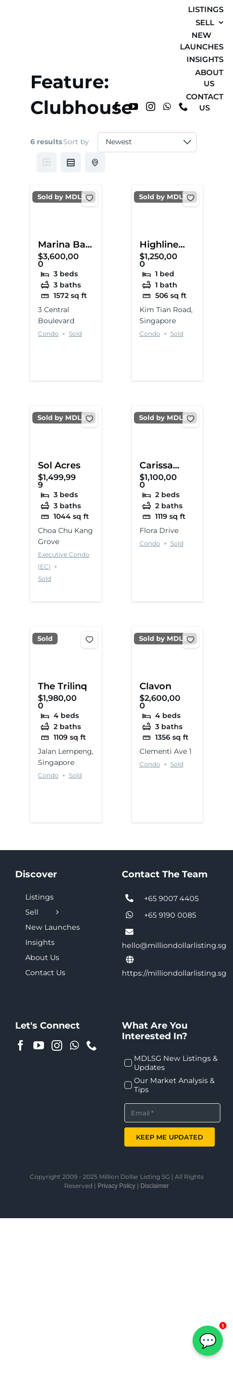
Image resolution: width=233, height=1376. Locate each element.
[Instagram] (150, 106)
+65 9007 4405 (171, 898)
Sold (75, 333)
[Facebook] (116, 106)
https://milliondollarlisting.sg (174, 973)
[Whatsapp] (167, 106)
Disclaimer (155, 1185)
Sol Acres (59, 465)
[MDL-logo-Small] (25, 56)
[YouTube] (133, 106)
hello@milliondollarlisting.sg (174, 945)
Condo (48, 333)
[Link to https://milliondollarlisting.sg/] (130, 960)
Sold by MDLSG (63, 197)
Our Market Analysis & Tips (174, 1085)
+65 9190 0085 (170, 915)
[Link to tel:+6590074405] (130, 898)
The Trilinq (62, 686)
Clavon (155, 686)
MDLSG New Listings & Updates (176, 1063)
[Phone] (91, 1045)
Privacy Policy (116, 1185)
